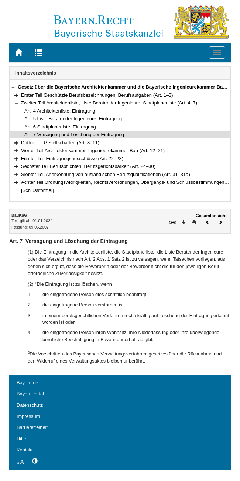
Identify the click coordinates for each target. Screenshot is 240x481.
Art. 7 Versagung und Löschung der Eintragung (74, 134)
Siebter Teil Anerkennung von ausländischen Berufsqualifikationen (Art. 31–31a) (105, 174)
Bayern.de (27, 382)
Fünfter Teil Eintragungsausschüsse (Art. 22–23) (72, 158)
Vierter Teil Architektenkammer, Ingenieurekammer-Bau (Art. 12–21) (93, 150)
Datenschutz (30, 405)
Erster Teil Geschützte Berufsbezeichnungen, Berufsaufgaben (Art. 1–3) (97, 95)
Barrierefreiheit (32, 427)
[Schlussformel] (37, 190)
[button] (13, 87)
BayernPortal (30, 393)
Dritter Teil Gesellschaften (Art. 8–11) (60, 142)
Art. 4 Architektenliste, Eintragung (59, 111)
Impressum (28, 416)
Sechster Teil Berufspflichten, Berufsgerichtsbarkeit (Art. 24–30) (88, 166)
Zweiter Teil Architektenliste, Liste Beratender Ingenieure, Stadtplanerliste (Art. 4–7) (109, 103)
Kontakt (24, 450)
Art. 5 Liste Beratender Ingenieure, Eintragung (73, 118)
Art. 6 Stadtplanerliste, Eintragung (60, 127)
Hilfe (21, 439)
